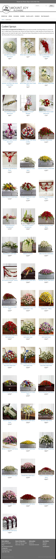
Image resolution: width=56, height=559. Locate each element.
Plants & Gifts (29, 16)
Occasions (16, 16)
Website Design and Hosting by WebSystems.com (46, 556)
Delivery (45, 543)
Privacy (44, 544)
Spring (10, 16)
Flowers (22, 16)
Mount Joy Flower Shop (15, 9)
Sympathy (37, 16)
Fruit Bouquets (45, 16)
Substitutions (46, 546)
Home (3, 19)
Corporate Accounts (34, 544)
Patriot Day (4, 16)
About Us (31, 543)
